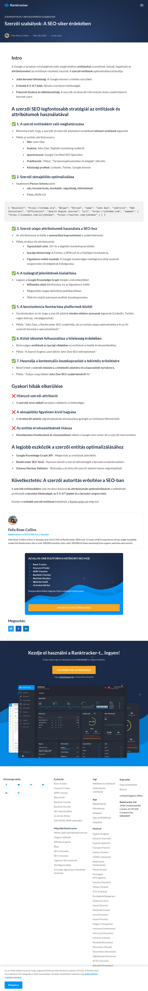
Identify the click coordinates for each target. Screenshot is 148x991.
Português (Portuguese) (99, 876)
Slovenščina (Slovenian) (104, 951)
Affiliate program (62, 841)
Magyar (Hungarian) (103, 923)
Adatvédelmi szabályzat (99, 790)
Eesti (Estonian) (100, 914)
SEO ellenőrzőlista (63, 811)
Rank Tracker (60, 783)
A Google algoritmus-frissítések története (69, 871)
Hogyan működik (62, 837)
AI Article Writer (62, 815)
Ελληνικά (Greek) (101, 910)
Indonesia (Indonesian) (104, 928)
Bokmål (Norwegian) (103, 965)
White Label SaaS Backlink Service (70, 832)
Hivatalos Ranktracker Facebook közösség (31, 785)
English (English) (101, 833)
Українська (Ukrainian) (104, 956)
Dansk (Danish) (100, 905)
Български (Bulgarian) (104, 896)
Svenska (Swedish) (102, 882)
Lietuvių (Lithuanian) (103, 933)
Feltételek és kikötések (104, 783)
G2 (19, 793)
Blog (56, 846)
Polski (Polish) (100, 869)
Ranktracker (16, 5)
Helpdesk (97, 822)
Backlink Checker (62, 802)
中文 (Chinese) (100, 891)
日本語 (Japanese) (102, 856)
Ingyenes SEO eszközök (65, 860)
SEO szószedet (61, 851)
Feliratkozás (99, 808)
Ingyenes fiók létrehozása (74, 670)
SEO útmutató (61, 855)
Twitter (43, 785)
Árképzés (97, 813)
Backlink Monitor (62, 806)
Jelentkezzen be (66, 677)
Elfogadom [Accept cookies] (13, 984)
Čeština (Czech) (100, 900)
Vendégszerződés (62, 865)
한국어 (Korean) (101, 960)
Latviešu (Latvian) (101, 937)
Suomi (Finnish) (100, 919)
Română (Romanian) (103, 942)
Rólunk (123, 789)
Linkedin (6, 793)
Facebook (6, 785)
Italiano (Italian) (101, 852)
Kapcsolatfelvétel (128, 784)
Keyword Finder (62, 788)
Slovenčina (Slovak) (102, 947)
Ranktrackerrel (79, 501)
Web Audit (59, 797)
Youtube (19, 785)
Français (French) (101, 847)
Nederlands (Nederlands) (99, 863)
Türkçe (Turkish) (101, 886)
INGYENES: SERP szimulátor (68, 820)
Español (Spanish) (101, 843)
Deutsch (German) (102, 838)
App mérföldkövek (102, 817)
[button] (141, 5)
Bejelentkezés (99, 803)
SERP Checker (61, 792)
